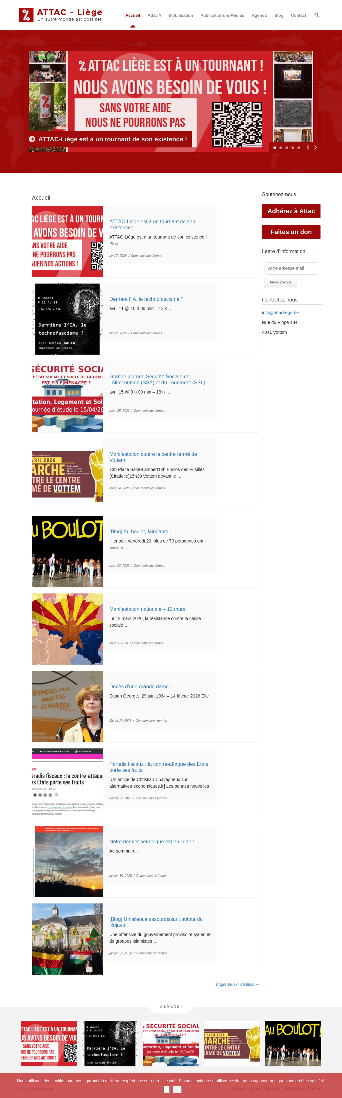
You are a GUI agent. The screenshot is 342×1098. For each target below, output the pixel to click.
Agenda (259, 15)
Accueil (132, 15)
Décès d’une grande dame (139, 686)
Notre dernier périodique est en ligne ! (151, 841)
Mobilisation (181, 15)
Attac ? (155, 15)
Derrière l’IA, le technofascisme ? (146, 299)
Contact (298, 15)
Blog (279, 15)
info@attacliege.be (280, 312)
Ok (166, 1089)
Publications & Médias (222, 15)
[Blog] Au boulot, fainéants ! (140, 531)
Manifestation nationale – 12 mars (147, 609)
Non (177, 1089)
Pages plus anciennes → (238, 984)
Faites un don (291, 231)
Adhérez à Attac (291, 211)
